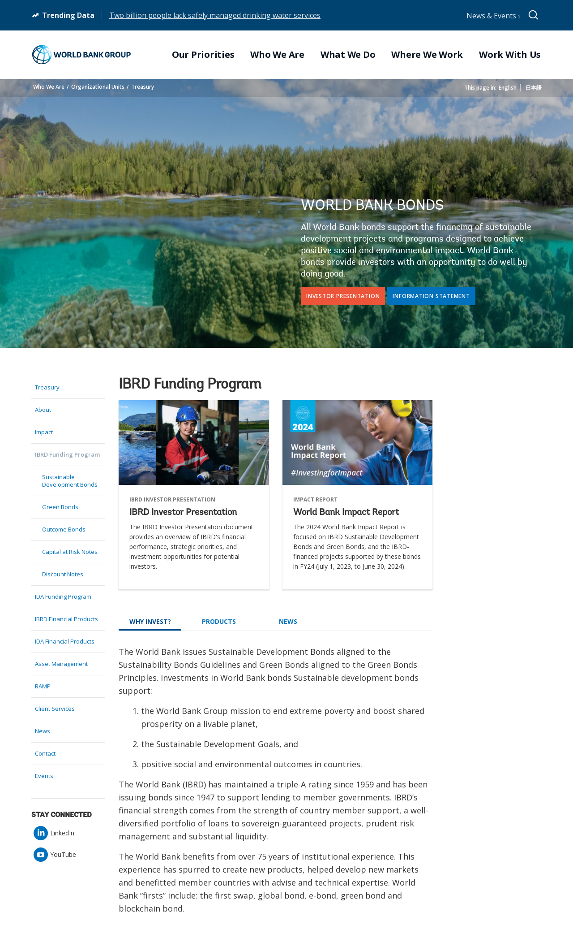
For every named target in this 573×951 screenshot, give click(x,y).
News (42, 731)
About (43, 410)
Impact (44, 432)
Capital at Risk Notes (70, 552)
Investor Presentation (343, 296)
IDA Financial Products (64, 641)
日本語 (534, 87)
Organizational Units (97, 87)
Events (44, 776)
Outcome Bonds (64, 529)
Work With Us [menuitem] (510, 55)
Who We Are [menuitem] (277, 55)
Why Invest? (150, 621)
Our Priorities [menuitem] (203, 55)
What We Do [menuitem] (348, 55)
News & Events (493, 16)
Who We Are (48, 87)
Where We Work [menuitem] (427, 55)
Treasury (142, 87)
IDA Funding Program (63, 596)
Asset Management (61, 664)
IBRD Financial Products (66, 619)
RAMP (43, 686)
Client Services (55, 709)
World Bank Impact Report (346, 512)
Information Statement (431, 296)
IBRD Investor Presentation (183, 512)
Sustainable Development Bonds (70, 480)
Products (219, 621)
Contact (45, 753)
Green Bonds (60, 507)
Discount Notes (62, 574)
